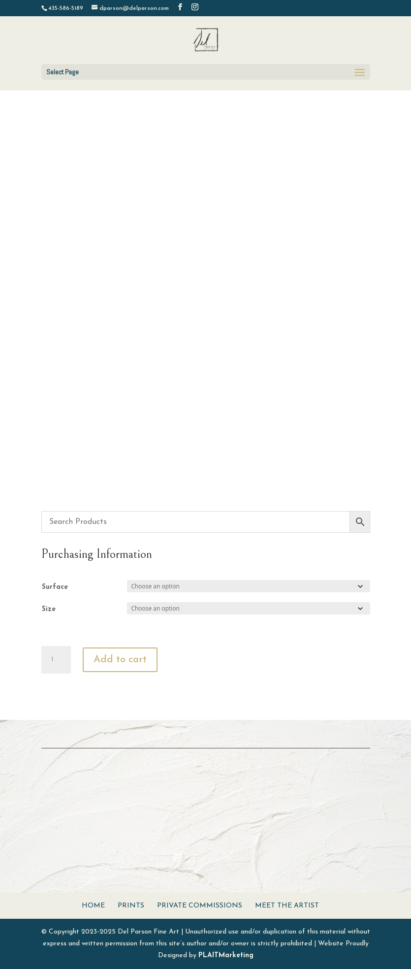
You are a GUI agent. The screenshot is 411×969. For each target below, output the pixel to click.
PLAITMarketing (225, 955)
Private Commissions (199, 905)
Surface (55, 587)
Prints (131, 905)
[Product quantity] (56, 660)
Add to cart (120, 660)
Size (49, 609)
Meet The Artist (287, 905)
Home (93, 905)
